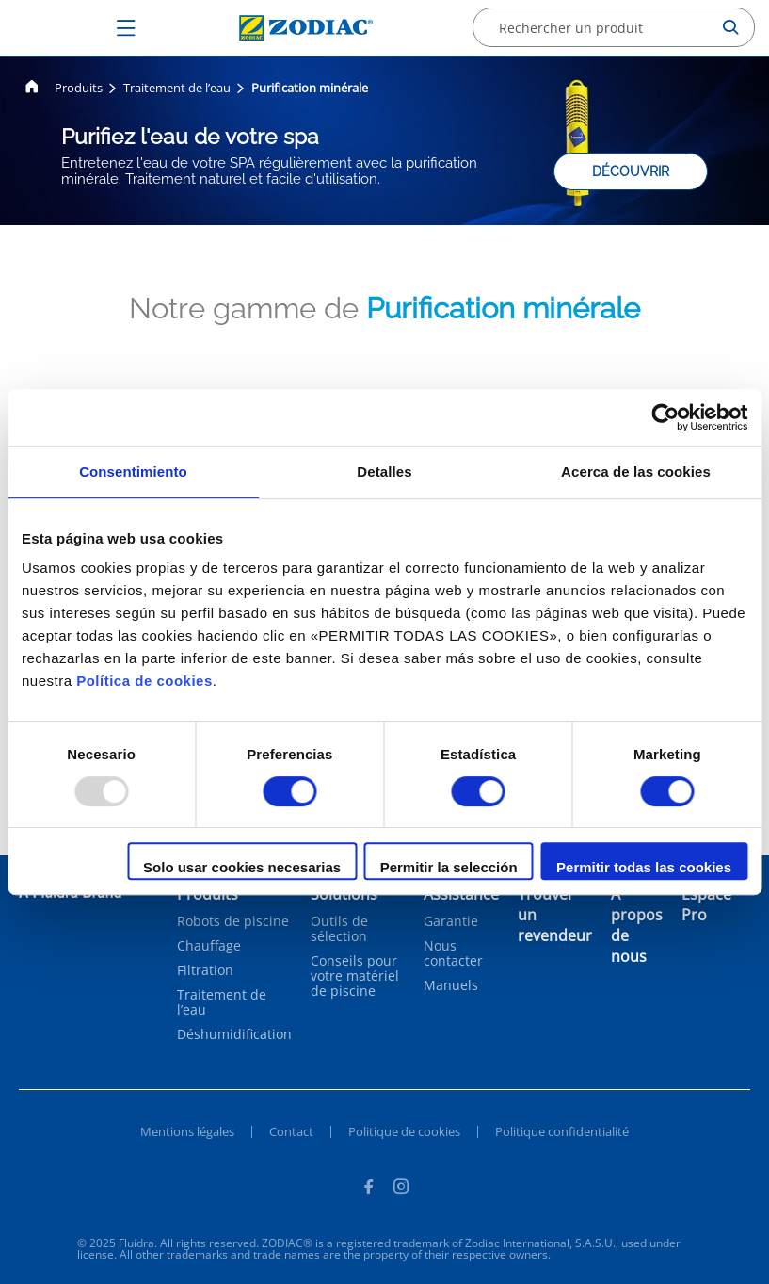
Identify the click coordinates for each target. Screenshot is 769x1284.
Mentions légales (187, 1131)
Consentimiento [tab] (133, 471)
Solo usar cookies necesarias (242, 867)
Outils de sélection (339, 929)
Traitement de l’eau (177, 87)
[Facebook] (368, 1188)
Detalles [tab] (384, 471)
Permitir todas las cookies (643, 867)
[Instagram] (401, 1188)
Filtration (205, 970)
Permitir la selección (449, 867)
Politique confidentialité (562, 1131)
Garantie (451, 921)
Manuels (451, 985)
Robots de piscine (233, 921)
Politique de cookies (404, 1131)
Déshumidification (234, 1034)
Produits (79, 87)
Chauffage (209, 945)
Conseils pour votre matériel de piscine (355, 976)
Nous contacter (453, 953)
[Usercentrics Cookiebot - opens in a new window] (665, 417)
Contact (291, 1131)
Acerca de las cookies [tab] (636, 471)
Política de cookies (144, 681)
